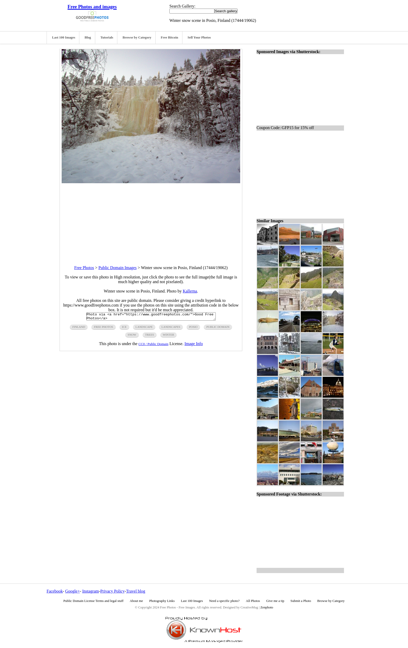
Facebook (55, 591)
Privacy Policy (112, 591)
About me (136, 601)
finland (78, 328)
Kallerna (190, 291)
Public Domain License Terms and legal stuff (93, 601)
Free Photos (84, 267)
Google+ (72, 591)
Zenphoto (266, 607)
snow (132, 336)
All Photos (253, 601)
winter (168, 336)
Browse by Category (137, 37)
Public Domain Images (117, 267)
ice (124, 328)
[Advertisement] (151, 219)
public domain (218, 328)
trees (149, 336)
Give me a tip (275, 601)
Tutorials (106, 37)
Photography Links (162, 601)
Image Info (193, 345)
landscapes (171, 328)
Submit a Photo (300, 601)
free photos (103, 328)
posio (193, 328)
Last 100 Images (63, 37)
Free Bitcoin (169, 37)
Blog (88, 37)
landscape (144, 328)
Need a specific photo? (224, 601)
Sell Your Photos (199, 37)
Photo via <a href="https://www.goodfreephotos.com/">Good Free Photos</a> (151, 317)
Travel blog (135, 591)
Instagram (90, 591)
